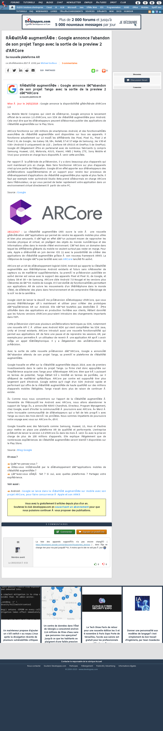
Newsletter (73, 2)
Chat (60, 2)
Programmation (114, 7)
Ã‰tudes (101, 2)
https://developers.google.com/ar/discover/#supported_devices (63, 573)
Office (135, 7)
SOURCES (89, 11)
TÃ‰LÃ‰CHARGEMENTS (71, 11)
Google (21, 202)
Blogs (49, 2)
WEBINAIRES (42, 11)
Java (81, 7)
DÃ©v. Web (92, 7)
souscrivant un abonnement (72, 516)
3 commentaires (69, 73)
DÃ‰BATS (102, 11)
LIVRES (54, 11)
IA (56, 7)
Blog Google (24, 459)
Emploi (88, 2)
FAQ (40, 2)
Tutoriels (29, 2)
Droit (113, 2)
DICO (118, 11)
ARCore (67, 268)
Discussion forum (137, 80)
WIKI (111, 11)
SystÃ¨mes (156, 7)
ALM (62, 7)
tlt (18, 570)
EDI (101, 7)
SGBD (126, 7)
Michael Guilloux (49, 73)
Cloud (49, 7)
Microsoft (72, 7)
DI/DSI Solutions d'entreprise (30, 7)
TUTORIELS (21, 11)
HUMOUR (128, 11)
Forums (15, 2)
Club (123, 2)
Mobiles (144, 7)
